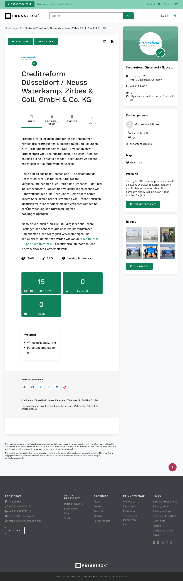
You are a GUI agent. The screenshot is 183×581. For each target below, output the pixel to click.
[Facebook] (154, 542)
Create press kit (143, 204)
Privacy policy (161, 506)
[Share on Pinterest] (65, 387)
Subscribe (20, 41)
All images (139, 266)
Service (68, 518)
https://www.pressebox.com (25, 520)
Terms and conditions (165, 501)
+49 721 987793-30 (20, 506)
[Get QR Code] (104, 41)
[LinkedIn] (158, 542)
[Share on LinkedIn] (57, 387)
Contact (46, 41)
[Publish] (173, 467)
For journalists (102, 520)
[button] (133, 234)
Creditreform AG (43, 244)
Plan (96, 501)
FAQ (66, 513)
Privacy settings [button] (162, 511)
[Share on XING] (49, 387)
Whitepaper (129, 501)
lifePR (156, 535)
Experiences (71, 508)
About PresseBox (72, 497)
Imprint (157, 525)
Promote (99, 511)
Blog (125, 524)
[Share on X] (41, 387)
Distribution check (163, 530)
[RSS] (163, 542)
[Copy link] (24, 387)
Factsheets (129, 506)
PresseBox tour (20, 4)
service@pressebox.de (14, 458)
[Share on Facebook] (32, 387)
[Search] (128, 15)
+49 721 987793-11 (20, 511)
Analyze (98, 516)
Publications (130, 511)
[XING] (171, 542)
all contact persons (141, 144)
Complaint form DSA (164, 516)
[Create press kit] (112, 41)
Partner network (73, 503)
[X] (167, 542)
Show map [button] (136, 162)
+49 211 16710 (138, 86)
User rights (159, 520)
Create (97, 506)
